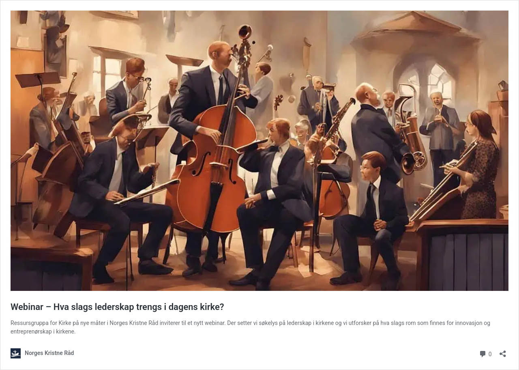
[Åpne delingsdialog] (502, 351)
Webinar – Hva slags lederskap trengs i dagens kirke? (117, 307)
